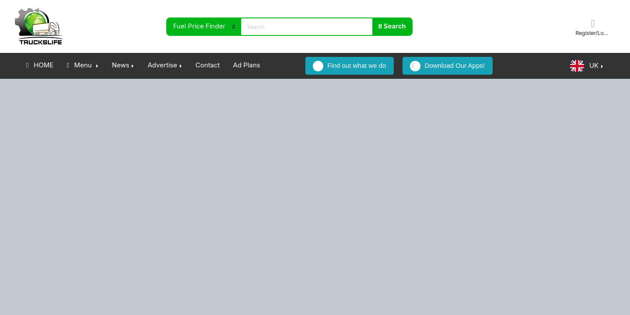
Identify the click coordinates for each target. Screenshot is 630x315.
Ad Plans (246, 65)
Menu (79, 65)
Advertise (162, 65)
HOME (39, 65)
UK (584, 66)
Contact (208, 65)
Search (392, 26)
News (121, 65)
